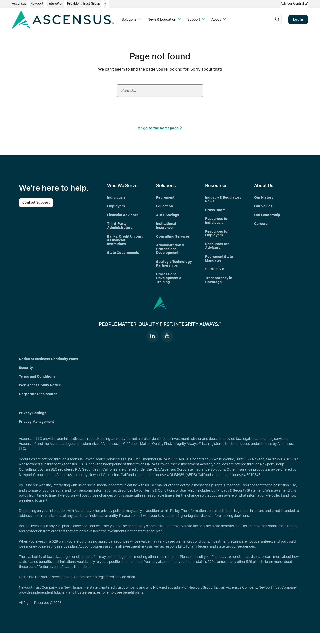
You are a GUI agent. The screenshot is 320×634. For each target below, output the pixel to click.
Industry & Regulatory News (223, 199)
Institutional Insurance (166, 226)
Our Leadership (267, 215)
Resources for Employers (217, 233)
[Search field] (160, 90)
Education (164, 206)
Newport (37, 3)
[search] (277, 20)
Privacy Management (36, 423)
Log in (298, 19)
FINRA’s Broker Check (162, 465)
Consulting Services (173, 237)
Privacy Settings (32, 414)
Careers (261, 224)
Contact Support (36, 202)
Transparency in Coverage (218, 280)
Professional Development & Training (169, 279)
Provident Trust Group (84, 3)
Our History (264, 197)
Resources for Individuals (217, 221)
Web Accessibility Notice (40, 386)
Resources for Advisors (217, 246)
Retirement (165, 197)
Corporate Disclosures (38, 395)
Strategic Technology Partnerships (174, 264)
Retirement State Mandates (219, 259)
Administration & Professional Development (170, 249)
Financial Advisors (122, 215)
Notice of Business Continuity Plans (48, 360)
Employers (116, 206)
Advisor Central (294, 3)
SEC (54, 470)
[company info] (105, 4)
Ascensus (19, 3)
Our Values (263, 206)
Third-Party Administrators (120, 226)
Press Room (215, 210)
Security (26, 368)
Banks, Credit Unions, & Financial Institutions (125, 240)
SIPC (173, 460)
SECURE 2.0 (214, 270)
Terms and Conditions (37, 377)
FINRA (162, 460)
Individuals (116, 197)
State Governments (123, 253)
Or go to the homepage (160, 128)
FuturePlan (56, 3)
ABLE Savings (167, 215)
